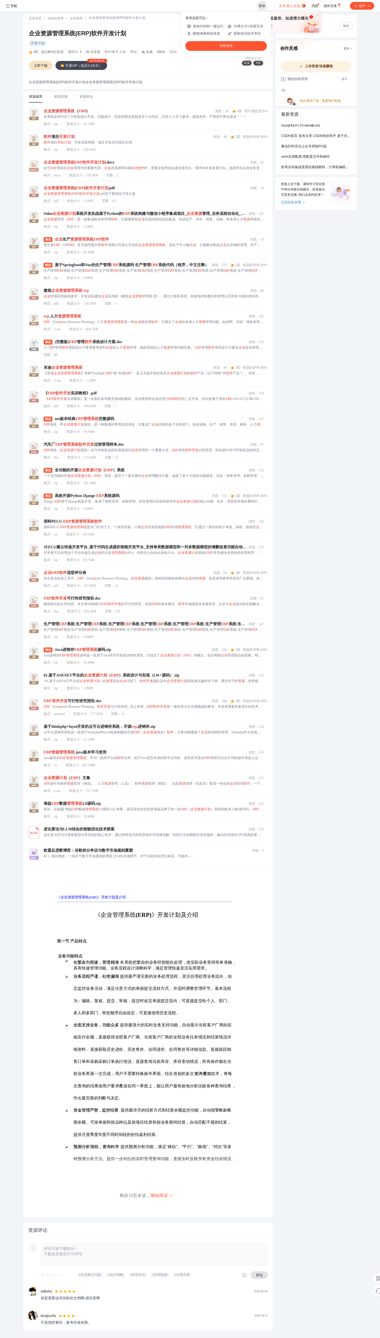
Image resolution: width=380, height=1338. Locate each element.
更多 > (348, 48)
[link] (35, 18)
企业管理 (76, 18)
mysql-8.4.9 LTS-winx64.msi (300, 126)
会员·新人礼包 (292, 5)
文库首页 (35, 18)
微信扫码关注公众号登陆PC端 (303, 146)
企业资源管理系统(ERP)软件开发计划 (77, 34)
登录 (262, 6)
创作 (362, 6)
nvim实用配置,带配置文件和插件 (305, 157)
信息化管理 (55, 18)
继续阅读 (161, 1195)
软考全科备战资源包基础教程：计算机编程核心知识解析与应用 (316, 167)
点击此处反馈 (293, 202)
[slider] (51, 1275)
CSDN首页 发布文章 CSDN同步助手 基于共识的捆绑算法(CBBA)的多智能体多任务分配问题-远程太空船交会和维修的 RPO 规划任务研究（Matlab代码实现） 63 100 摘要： (316, 136)
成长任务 (332, 4)
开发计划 (37, 43)
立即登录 (226, 46)
